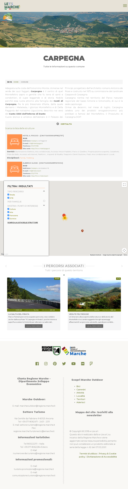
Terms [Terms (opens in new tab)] (125, 260)
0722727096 (34, 146)
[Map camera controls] (124, 255)
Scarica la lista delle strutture (19, 128)
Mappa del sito (86, 412)
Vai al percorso (33, 326)
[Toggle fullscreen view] (124, 189)
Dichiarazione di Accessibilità (102, 457)
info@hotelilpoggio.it (36, 143)
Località (80, 396)
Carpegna (34, 141)
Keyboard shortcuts (95, 260)
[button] (82, 236)
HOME (16, 82)
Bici (78, 386)
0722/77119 (34, 173)
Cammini (81, 389)
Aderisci (80, 402)
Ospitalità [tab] (66, 124)
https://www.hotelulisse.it (39, 176)
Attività (80, 393)
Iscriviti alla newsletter (100, 414)
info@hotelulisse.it (35, 171)
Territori (80, 399)
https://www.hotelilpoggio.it (40, 148)
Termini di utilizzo (88, 453)
